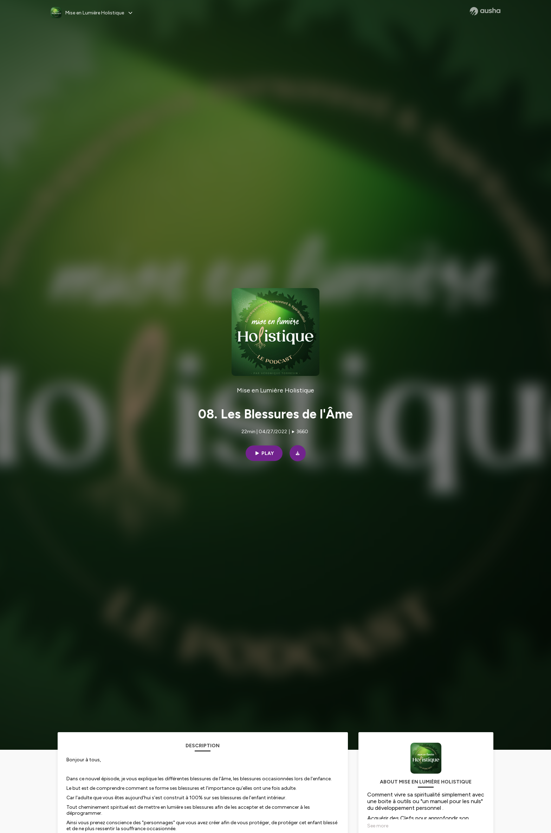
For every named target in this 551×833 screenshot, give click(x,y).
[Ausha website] (485, 11)
